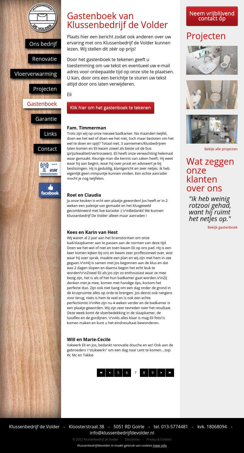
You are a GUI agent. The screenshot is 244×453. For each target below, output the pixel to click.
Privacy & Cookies (158, 439)
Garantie (46, 118)
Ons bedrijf (43, 43)
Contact (47, 148)
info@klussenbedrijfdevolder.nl (122, 433)
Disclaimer (132, 439)
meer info (160, 445)
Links (50, 133)
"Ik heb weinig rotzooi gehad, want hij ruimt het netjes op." (210, 208)
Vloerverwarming (35, 73)
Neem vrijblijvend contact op (212, 15)
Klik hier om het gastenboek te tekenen (110, 107)
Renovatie (44, 58)
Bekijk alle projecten (221, 148)
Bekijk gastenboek (223, 227)
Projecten (45, 88)
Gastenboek (42, 103)
